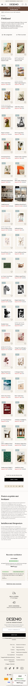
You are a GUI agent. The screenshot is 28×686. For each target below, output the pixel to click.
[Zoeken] (5, 4)
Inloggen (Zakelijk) (10, 664)
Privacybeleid (19, 654)
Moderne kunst (9, 12)
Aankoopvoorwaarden (21, 652)
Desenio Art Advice (21, 644)
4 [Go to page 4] (16, 486)
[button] (20, 679)
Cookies (18, 657)
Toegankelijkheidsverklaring (8, 657)
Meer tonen (14, 479)
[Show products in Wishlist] (22, 4)
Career (13, 652)
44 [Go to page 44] (19, 486)
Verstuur (14, 635)
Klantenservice (20, 647)
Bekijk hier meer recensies (14, 584)
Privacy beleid (8, 638)
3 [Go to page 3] (13, 486)
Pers (13, 647)
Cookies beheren (20, 660)
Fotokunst (17, 12)
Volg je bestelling (20, 649)
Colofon (13, 649)
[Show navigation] (2, 4)
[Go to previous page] (5, 486)
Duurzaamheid (11, 654)
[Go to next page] (22, 486)
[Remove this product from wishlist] (11, 54)
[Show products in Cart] (25, 4)
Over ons (12, 644)
